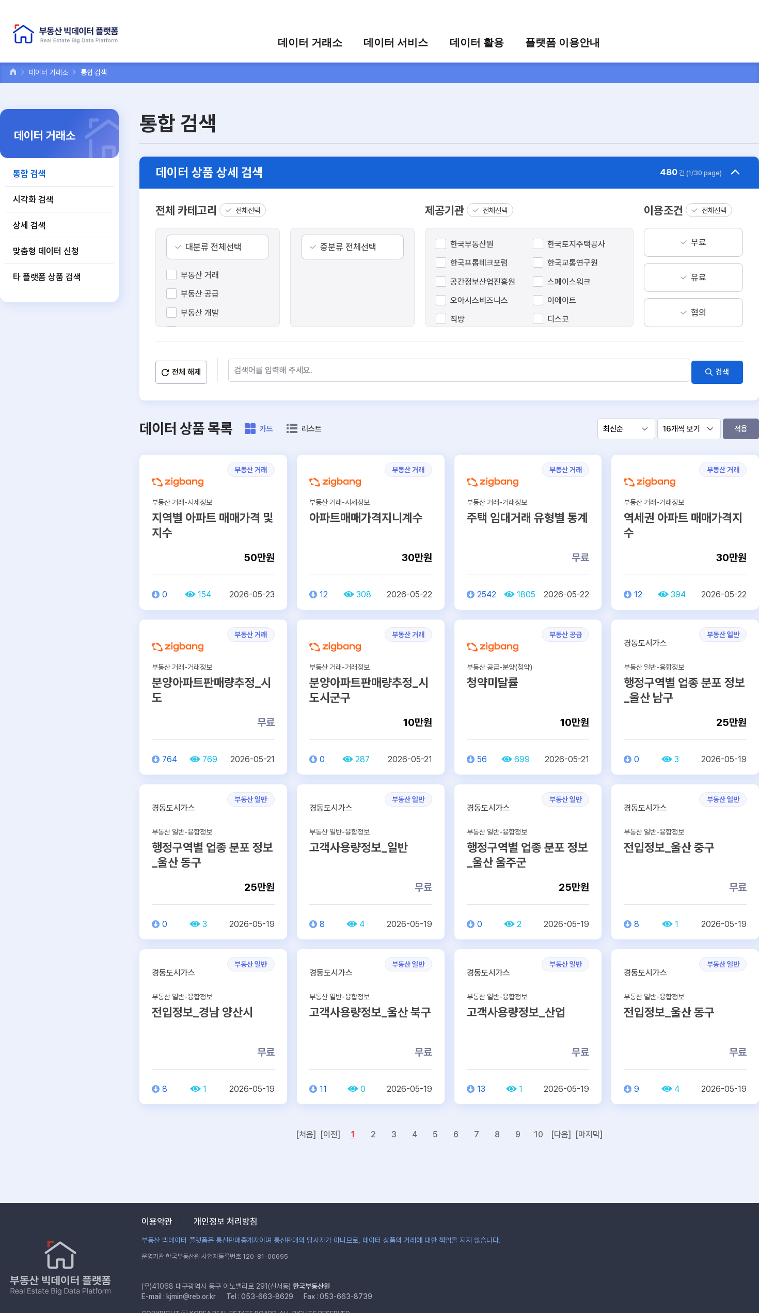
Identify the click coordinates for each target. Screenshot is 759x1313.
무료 (698, 242)
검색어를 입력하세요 (713, 14)
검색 (722, 369)
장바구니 (654, 14)
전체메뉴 (740, 40)
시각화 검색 (33, 199)
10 (538, 1132)
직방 (457, 319)
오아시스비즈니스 (479, 300)
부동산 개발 (200, 313)
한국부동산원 (472, 244)
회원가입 (615, 14)
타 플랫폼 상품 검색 (47, 277)
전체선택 (247, 210)
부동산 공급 (200, 294)
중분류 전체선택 (348, 247)
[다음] (561, 1132)
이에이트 (561, 300)
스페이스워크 (569, 282)
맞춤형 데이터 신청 (46, 251)
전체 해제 (186, 369)
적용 (741, 426)
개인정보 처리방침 (226, 1221)
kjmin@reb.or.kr (191, 1296)
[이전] (330, 1132)
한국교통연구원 (572, 263)
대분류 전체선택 (213, 247)
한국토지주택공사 (576, 244)
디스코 (558, 319)
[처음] (306, 1132)
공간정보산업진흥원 (482, 282)
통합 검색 (29, 173)
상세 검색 (29, 225)
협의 (698, 312)
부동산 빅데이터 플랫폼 (74, 36)
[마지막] (589, 1132)
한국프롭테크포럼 (479, 263)
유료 (698, 277)
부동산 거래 (200, 275)
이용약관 (156, 1221)
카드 (266, 425)
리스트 (312, 425)
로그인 (578, 14)
